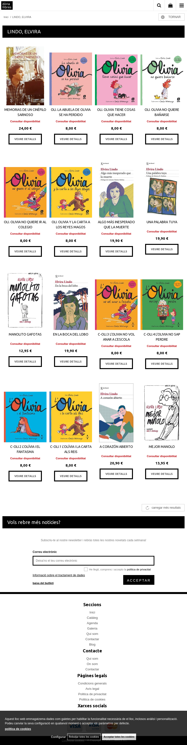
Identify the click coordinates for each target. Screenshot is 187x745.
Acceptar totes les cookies (119, 737)
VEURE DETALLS (25, 139)
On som (92, 664)
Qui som (92, 634)
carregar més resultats (166, 507)
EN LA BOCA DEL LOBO (70, 334)
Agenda (92, 623)
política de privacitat (139, 569)
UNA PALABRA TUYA (162, 222)
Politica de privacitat (92, 694)
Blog (92, 644)
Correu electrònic (45, 552)
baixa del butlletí (43, 583)
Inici (92, 612)
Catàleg (92, 618)
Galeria (92, 628)
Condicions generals (92, 683)
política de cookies (18, 729)
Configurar (58, 737)
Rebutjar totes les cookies (84, 737)
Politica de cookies (92, 699)
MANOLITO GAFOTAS (25, 334)
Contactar (92, 639)
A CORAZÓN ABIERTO (116, 447)
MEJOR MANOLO (162, 447)
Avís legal (92, 689)
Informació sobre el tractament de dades (59, 575)
